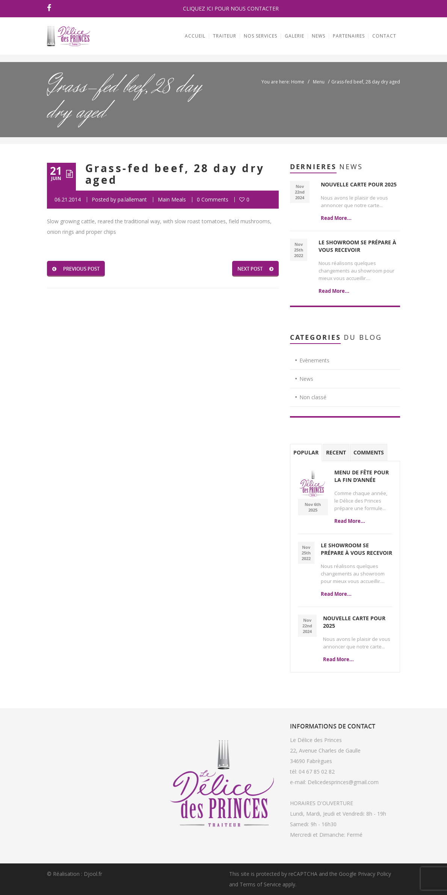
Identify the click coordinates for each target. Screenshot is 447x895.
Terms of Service (260, 884)
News (306, 378)
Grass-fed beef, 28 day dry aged (174, 174)
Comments (368, 452)
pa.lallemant (132, 199)
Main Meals (172, 199)
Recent (336, 452)
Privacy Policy (374, 873)
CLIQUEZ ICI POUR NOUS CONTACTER (231, 8)
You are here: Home (282, 82)
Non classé (312, 397)
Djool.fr (93, 873)
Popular (306, 452)
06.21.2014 (67, 199)
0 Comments (212, 199)
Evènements (314, 360)
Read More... (336, 218)
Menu (319, 82)
